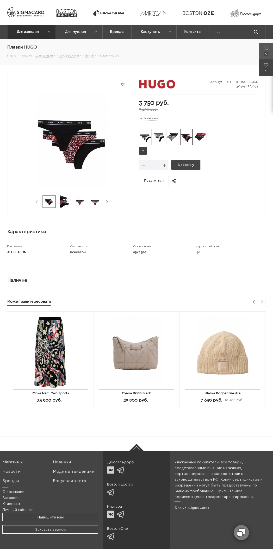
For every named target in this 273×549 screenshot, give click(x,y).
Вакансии (10, 497)
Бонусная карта (69, 481)
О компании (13, 491)
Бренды (10, 481)
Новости (11, 471)
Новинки (62, 462)
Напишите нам (50, 517)
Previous (36, 201)
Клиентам (11, 503)
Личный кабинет (17, 509)
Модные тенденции (73, 471)
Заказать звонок (50, 529)
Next (107, 201)
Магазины (12, 462)
